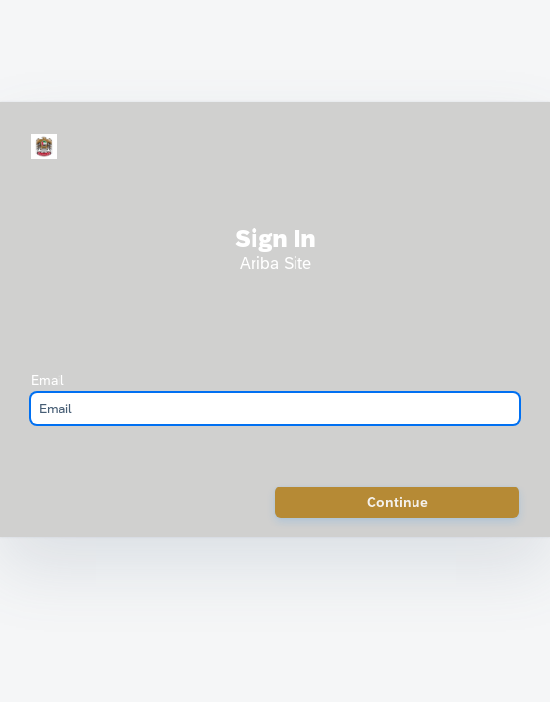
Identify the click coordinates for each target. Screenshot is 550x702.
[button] (397, 502)
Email (47, 380)
